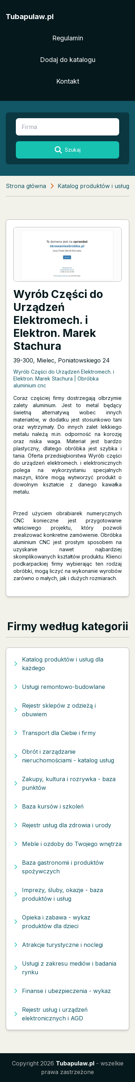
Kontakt (67, 81)
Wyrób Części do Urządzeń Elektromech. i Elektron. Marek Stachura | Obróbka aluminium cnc (63, 379)
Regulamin (67, 38)
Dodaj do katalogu (67, 59)
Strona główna (26, 186)
